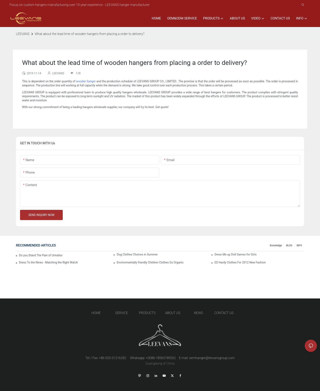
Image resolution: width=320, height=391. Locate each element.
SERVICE (121, 313)
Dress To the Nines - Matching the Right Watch (48, 262)
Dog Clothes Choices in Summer (137, 254)
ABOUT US (172, 313)
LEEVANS (22, 34)
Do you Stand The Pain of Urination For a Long (40, 255)
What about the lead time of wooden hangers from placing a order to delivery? (89, 34)
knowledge (276, 245)
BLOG (289, 245)
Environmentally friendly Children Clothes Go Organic (150, 262)
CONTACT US (224, 313)
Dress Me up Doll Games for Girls (236, 254)
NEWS (198, 313)
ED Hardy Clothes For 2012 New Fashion (240, 262)
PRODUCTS (147, 313)
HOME (96, 313)
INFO (299, 245)
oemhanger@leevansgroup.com (212, 358)
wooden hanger (86, 81)
